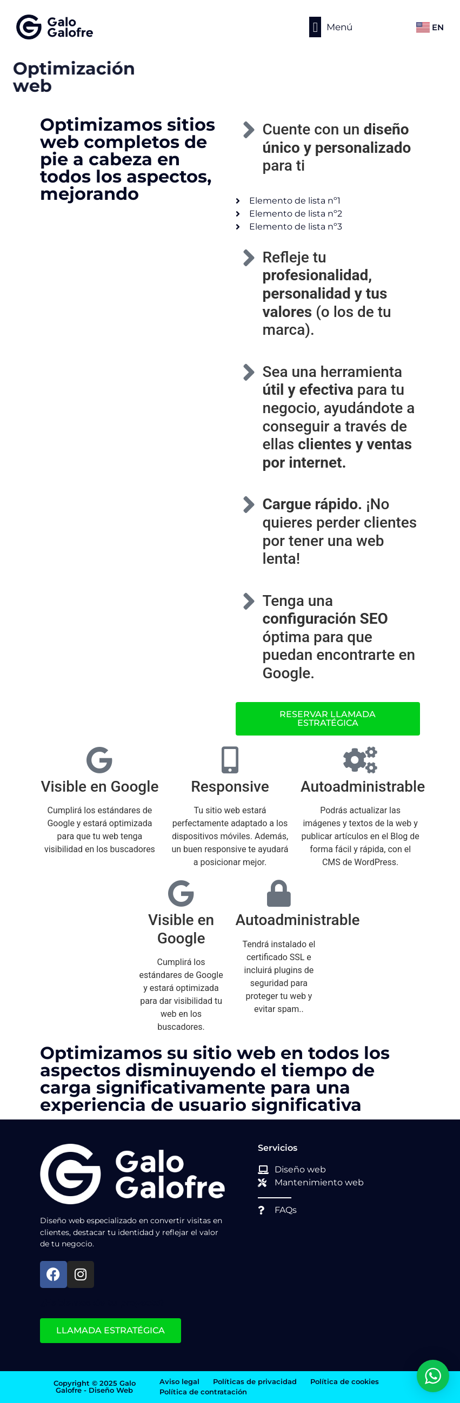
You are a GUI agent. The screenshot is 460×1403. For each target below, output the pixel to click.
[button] (315, 27)
